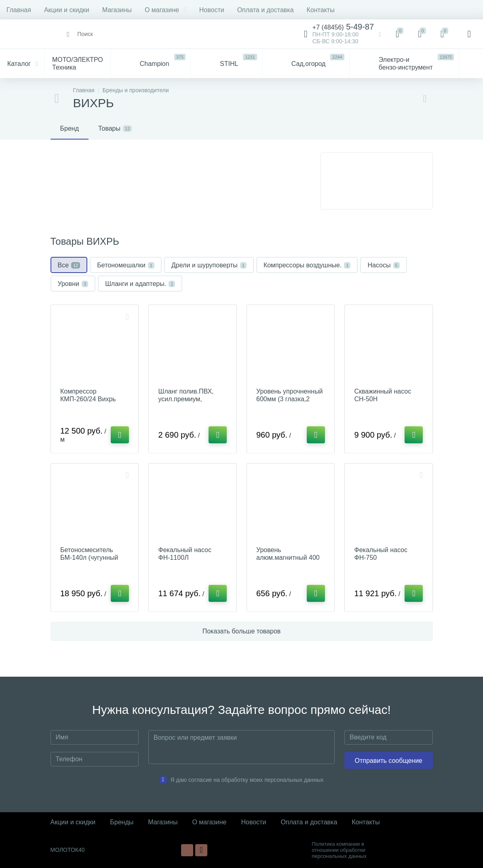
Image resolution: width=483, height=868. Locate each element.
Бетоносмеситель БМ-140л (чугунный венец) (89, 558)
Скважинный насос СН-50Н (382, 395)
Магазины (117, 9)
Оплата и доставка (265, 9)
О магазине (165, 9)
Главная (18, 9)
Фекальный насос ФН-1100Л (185, 554)
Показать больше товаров (241, 632)
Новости (211, 9)
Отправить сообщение (388, 760)
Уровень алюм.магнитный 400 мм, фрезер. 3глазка (288, 558)
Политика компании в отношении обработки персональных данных (339, 850)
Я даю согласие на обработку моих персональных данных (247, 780)
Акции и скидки (66, 9)
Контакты (321, 9)
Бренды (121, 822)
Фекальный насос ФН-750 (381, 554)
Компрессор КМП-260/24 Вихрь (88, 395)
